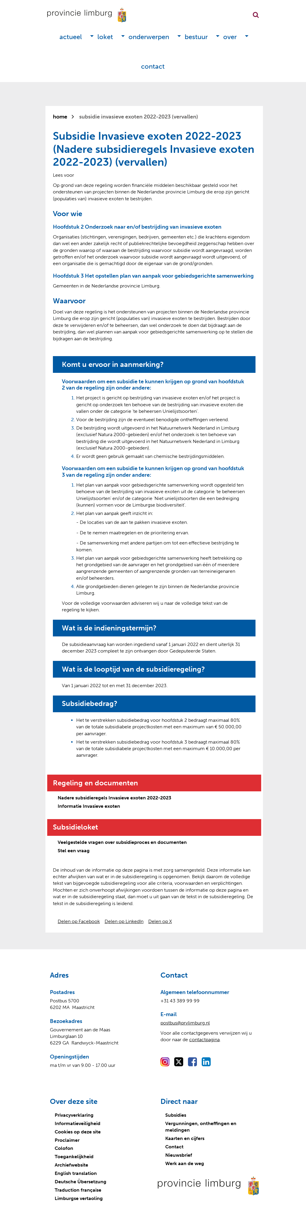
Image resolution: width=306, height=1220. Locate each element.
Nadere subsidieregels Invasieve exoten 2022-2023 (114, 798)
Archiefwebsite (71, 1165)
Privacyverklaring (74, 1115)
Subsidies (175, 1115)
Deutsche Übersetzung (80, 1181)
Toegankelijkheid (74, 1156)
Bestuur (196, 37)
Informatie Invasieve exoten (89, 806)
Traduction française (78, 1190)
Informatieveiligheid (77, 1123)
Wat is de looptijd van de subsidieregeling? (133, 669)
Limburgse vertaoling (79, 1198)
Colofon (64, 1148)
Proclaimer (67, 1140)
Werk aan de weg (184, 1163)
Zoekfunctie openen (256, 15)
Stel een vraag (74, 850)
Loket (105, 37)
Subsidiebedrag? (89, 703)
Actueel (70, 37)
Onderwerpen (148, 37)
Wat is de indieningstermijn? (109, 628)
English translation (76, 1173)
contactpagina (204, 1039)
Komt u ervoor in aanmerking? (113, 364)
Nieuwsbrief (178, 1155)
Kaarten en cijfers (184, 1138)
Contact (153, 66)
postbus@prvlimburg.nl (185, 1023)
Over (230, 37)
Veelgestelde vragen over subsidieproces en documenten (122, 842)
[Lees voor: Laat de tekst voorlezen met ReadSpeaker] (63, 175)
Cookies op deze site (78, 1132)
